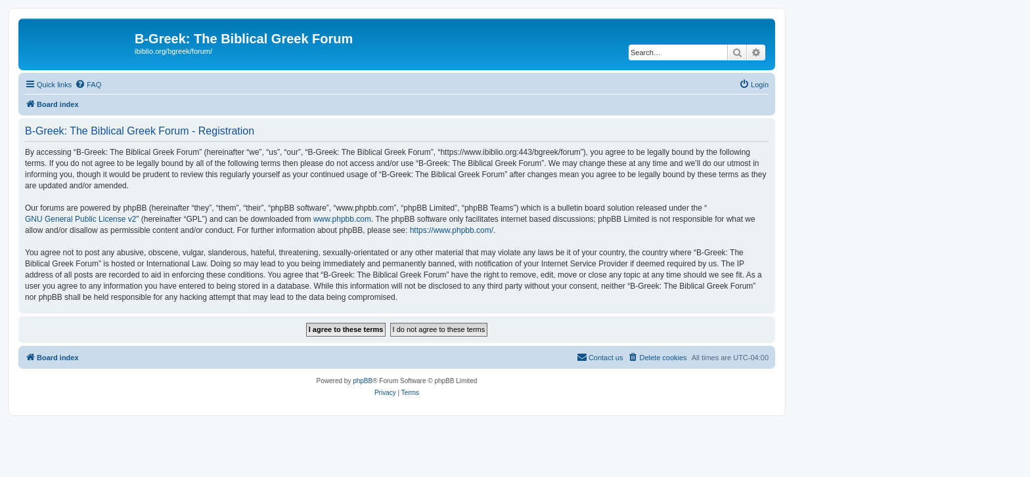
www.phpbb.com (342, 219)
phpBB (362, 380)
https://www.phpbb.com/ (451, 230)
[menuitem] (88, 85)
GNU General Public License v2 (80, 219)
